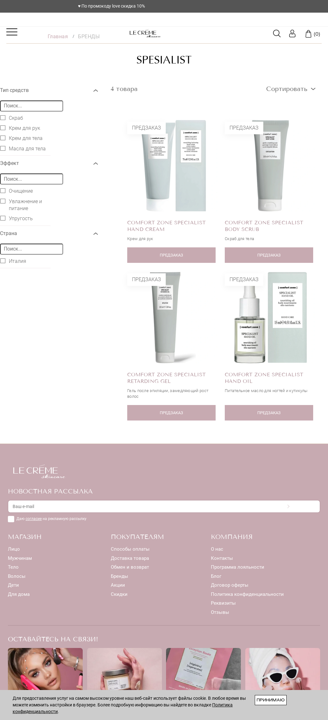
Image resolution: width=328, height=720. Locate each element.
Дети (13, 585)
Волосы (17, 576)
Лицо (14, 549)
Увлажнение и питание (21, 204)
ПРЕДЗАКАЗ (172, 255)
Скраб (11, 118)
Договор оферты (229, 585)
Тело (13, 567)
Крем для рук (20, 128)
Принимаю (271, 700)
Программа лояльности (237, 567)
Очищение (16, 191)
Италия (13, 261)
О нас (217, 549)
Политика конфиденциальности (247, 594)
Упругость (16, 218)
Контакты (222, 558)
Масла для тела (23, 148)
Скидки (119, 594)
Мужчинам (20, 558)
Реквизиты (223, 603)
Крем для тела (21, 138)
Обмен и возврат (130, 567)
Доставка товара (130, 558)
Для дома (19, 594)
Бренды (119, 576)
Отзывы (220, 612)
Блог (216, 576)
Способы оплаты (130, 549)
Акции (118, 585)
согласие (34, 519)
